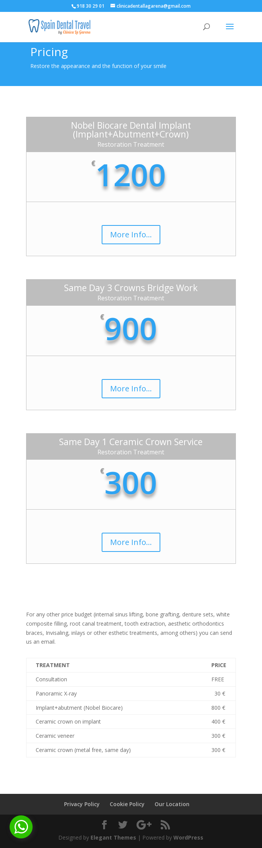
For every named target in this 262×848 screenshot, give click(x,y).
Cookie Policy (127, 804)
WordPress (188, 837)
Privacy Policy (82, 804)
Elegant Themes (113, 837)
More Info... (131, 234)
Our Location (172, 804)
